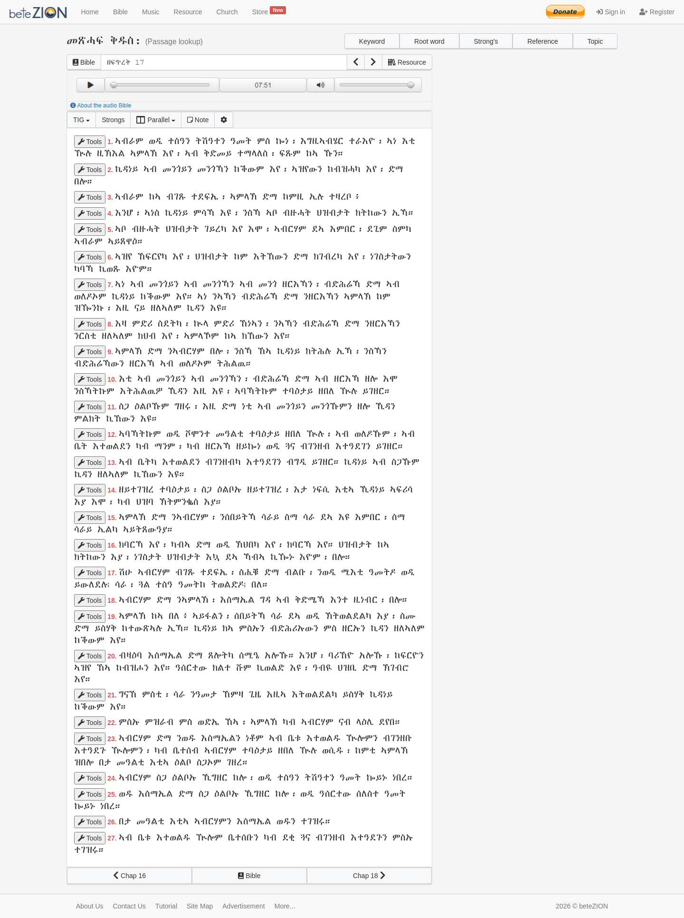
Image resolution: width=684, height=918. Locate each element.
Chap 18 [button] (369, 875)
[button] (356, 62)
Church (227, 12)
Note (198, 120)
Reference (542, 41)
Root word (429, 41)
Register (656, 12)
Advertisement (243, 906)
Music (151, 12)
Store (269, 11)
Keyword (372, 41)
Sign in (610, 12)
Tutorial (166, 906)
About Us (90, 906)
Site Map (200, 906)
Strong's (486, 41)
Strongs (113, 120)
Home (90, 12)
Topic (595, 41)
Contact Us (129, 906)
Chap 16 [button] (129, 875)
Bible (120, 12)
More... (285, 906)
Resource (188, 12)
